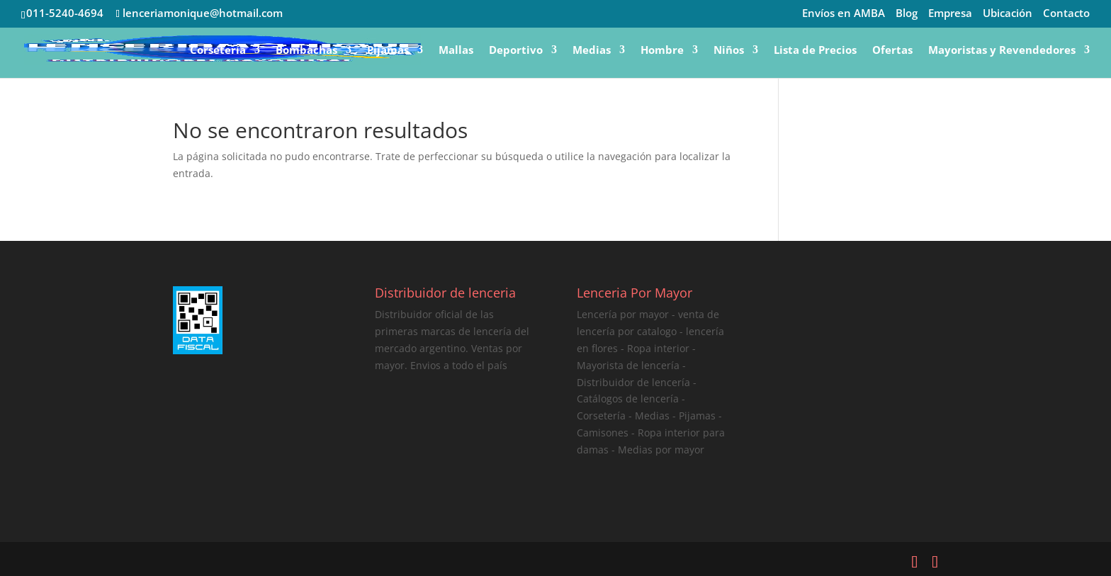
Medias (592, 51)
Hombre (662, 51)
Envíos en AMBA (843, 14)
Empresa (950, 14)
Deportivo (516, 51)
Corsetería (218, 51)
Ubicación (1007, 14)
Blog (907, 14)
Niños (729, 51)
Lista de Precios (815, 51)
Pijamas (388, 51)
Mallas (456, 51)
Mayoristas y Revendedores (1002, 51)
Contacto (1066, 14)
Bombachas (306, 51)
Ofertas (892, 51)
